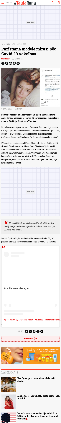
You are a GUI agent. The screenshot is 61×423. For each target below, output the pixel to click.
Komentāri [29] (30, 338)
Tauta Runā (10, 44)
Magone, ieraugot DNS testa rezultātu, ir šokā (38, 397)
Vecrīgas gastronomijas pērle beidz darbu (37, 379)
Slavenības (21, 44)
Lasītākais (9, 372)
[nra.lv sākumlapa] (8, 3)
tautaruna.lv (5, 59)
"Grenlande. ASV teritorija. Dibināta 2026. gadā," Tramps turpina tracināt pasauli (37, 416)
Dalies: (21, 331)
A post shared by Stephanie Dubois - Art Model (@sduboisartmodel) (32, 319)
